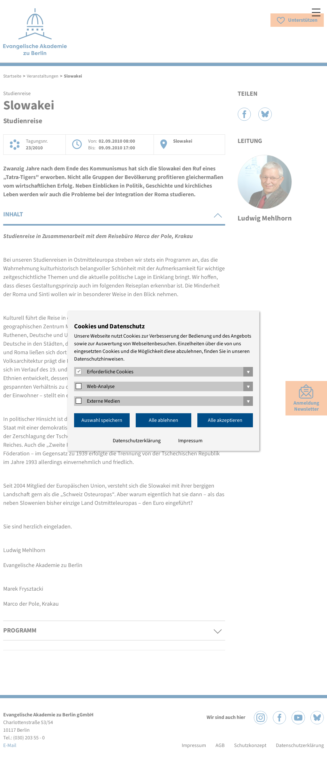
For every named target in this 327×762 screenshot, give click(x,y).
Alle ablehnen (163, 420)
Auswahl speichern (101, 420)
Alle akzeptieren (225, 420)
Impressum (190, 440)
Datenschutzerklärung (137, 440)
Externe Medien (103, 401)
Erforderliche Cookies (110, 371)
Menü (316, 12)
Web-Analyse (101, 386)
